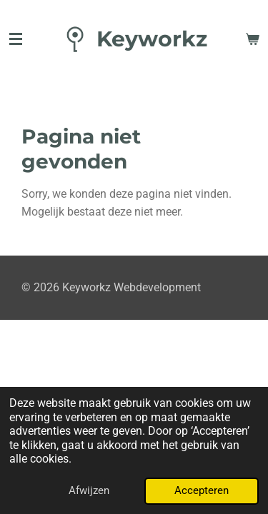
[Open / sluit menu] (15, 39)
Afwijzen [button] (89, 490)
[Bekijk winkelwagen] (252, 39)
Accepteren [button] (201, 490)
